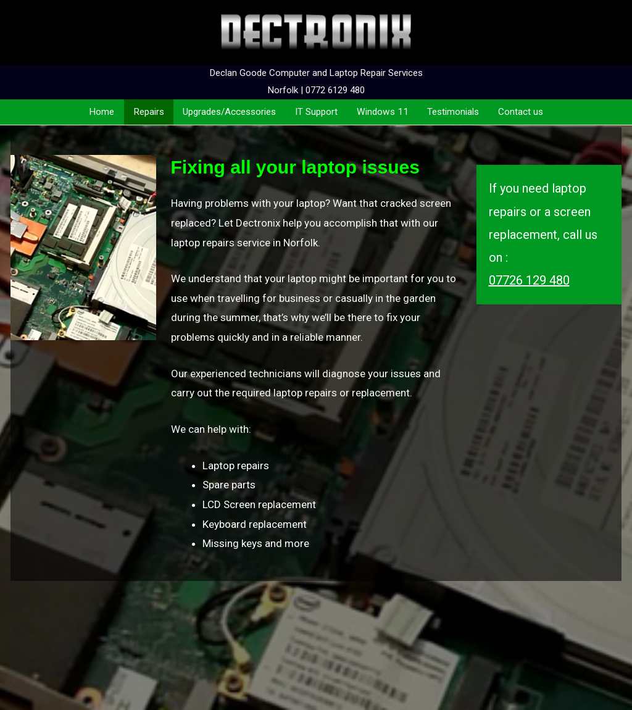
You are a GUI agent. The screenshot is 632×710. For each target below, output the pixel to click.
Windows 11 (383, 111)
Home (101, 111)
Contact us (520, 111)
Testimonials (453, 111)
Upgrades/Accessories (229, 111)
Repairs (148, 111)
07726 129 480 (529, 280)
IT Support (316, 111)
